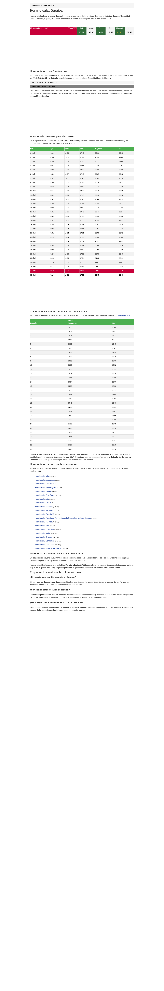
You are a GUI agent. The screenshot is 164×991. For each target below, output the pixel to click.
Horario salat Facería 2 (44, 510)
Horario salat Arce (42, 526)
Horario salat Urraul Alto (44, 545)
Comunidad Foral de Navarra (43, 5)
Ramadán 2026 (124, 315)
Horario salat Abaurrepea (45, 480)
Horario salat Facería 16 (44, 484)
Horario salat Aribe (42, 476)
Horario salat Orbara (43, 503)
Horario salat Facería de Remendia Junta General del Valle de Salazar (63, 518)
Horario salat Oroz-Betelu (45, 495)
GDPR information (37, 621)
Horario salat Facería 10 (44, 514)
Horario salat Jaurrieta (44, 522)
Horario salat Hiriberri (43, 491)
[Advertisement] (82, 54)
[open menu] (160, 4)
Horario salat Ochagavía (44, 541)
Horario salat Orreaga (43, 537)
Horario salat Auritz (42, 533)
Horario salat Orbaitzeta (44, 530)
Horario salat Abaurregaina (45, 488)
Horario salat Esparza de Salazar (48, 549)
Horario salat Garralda (44, 507)
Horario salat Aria (42, 499)
